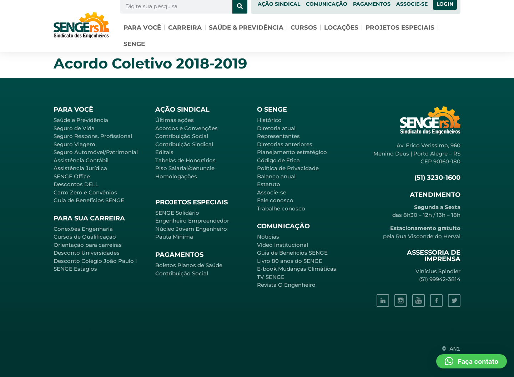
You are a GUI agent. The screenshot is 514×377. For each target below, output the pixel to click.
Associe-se (271, 192)
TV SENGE (270, 277)
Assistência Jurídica (80, 168)
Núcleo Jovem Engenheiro (191, 228)
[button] (471, 361)
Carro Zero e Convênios (85, 192)
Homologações (176, 176)
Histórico (269, 120)
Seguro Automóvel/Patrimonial (96, 152)
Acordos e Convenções (186, 128)
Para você (142, 27)
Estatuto (268, 184)
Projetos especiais (400, 27)
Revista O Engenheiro (286, 284)
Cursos (304, 27)
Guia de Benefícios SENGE (89, 200)
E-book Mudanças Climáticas (296, 268)
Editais (164, 152)
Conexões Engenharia (83, 228)
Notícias (268, 236)
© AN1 (451, 349)
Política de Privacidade (288, 168)
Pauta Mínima (174, 236)
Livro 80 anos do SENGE (289, 261)
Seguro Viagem (74, 144)
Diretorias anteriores (284, 144)
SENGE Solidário (177, 212)
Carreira (185, 27)
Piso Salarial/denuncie (185, 168)
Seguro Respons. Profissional (93, 136)
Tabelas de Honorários (185, 160)
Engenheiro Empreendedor (192, 220)
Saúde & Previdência (246, 27)
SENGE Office (72, 176)
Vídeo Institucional (282, 244)
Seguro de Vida (74, 128)
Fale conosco (275, 200)
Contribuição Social (181, 136)
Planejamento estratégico (292, 152)
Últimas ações (174, 120)
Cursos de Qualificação (85, 236)
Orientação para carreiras (88, 244)
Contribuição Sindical (184, 144)
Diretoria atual (276, 128)
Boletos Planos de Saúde (188, 265)
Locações (341, 27)
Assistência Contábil (81, 160)
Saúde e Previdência (81, 120)
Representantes (278, 136)
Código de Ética (278, 160)
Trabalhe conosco (281, 208)
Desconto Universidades (87, 252)
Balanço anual (276, 176)
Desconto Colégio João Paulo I (95, 261)
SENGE (134, 43)
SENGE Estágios (75, 268)
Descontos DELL (76, 184)
